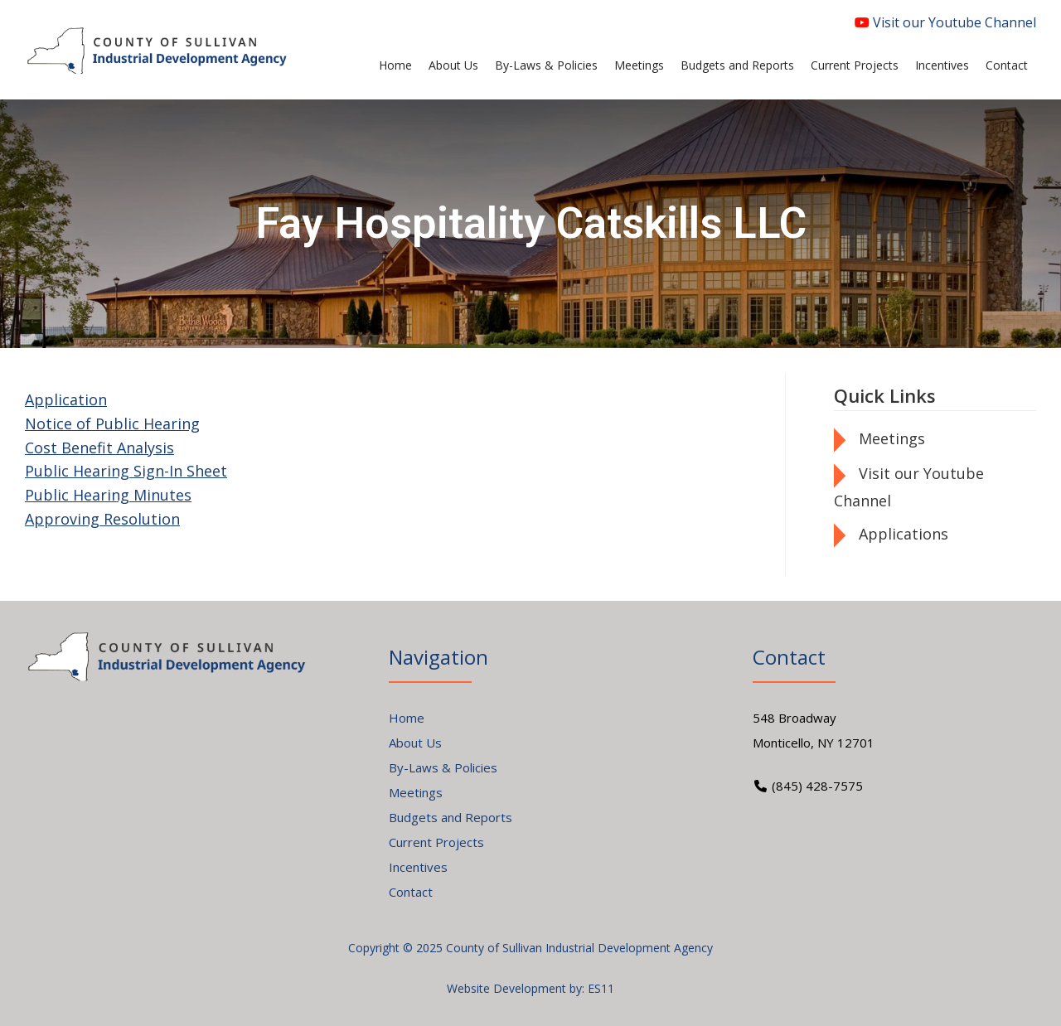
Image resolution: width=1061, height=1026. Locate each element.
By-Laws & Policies (443, 767)
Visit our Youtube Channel (945, 22)
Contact (411, 891)
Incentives (418, 867)
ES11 (601, 988)
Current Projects (436, 842)
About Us (415, 742)
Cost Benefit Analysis (99, 447)
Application (66, 399)
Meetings (892, 438)
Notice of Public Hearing (112, 423)
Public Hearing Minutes (108, 495)
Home (406, 717)
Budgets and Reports (450, 817)
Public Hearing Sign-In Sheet (126, 471)
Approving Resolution (102, 519)
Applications (903, 534)
